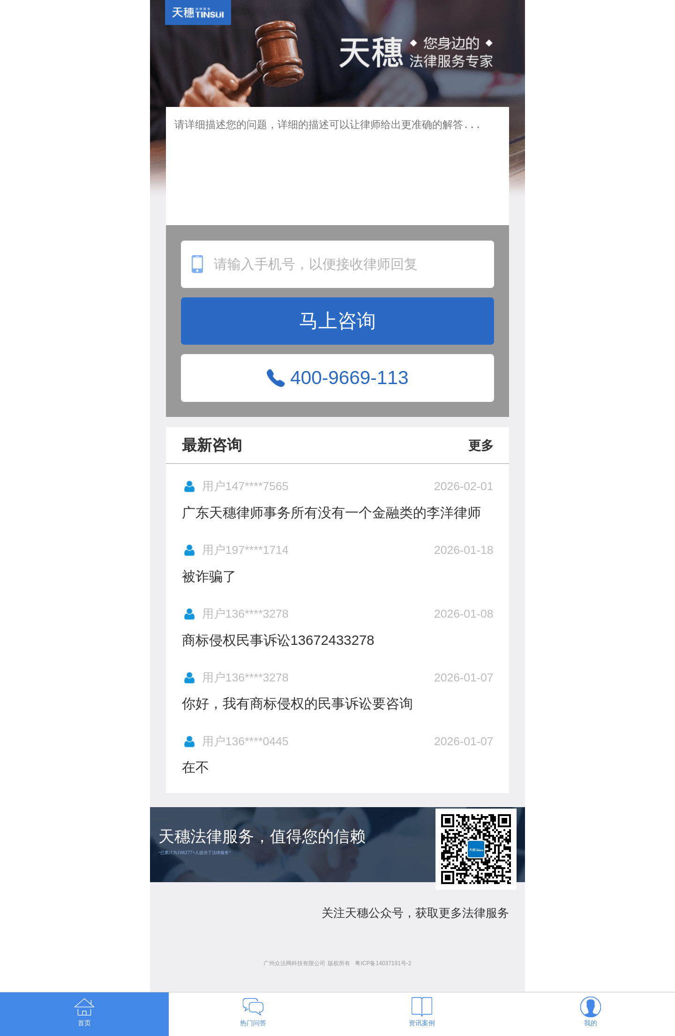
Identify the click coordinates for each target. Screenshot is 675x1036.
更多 (481, 446)
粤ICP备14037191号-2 (383, 963)
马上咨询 (337, 321)
